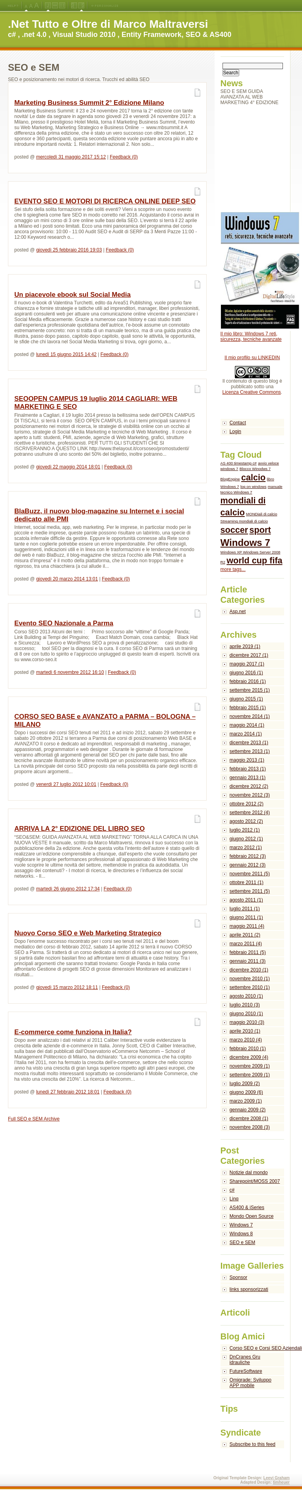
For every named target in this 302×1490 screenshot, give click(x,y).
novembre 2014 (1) (250, 716)
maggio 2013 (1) (247, 760)
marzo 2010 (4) (246, 1040)
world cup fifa (254, 560)
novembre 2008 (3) (250, 1127)
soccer (234, 530)
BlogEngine (230, 479)
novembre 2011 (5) (250, 874)
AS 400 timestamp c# (239, 463)
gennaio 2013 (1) (248, 777)
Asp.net (238, 611)
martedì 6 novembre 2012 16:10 (70, 672)
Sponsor (239, 1277)
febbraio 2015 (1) (248, 707)
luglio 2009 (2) (245, 1083)
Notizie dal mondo (249, 1172)
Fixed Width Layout (62, 5)
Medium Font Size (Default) (26, 5)
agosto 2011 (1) (246, 900)
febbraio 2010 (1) (248, 1048)
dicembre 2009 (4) (249, 1057)
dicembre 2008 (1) (249, 1118)
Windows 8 (241, 1234)
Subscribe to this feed (252, 1444)
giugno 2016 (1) (246, 672)
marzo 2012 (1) (246, 847)
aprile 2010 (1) (245, 1031)
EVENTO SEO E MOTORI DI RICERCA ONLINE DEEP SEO (105, 201)
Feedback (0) (124, 157)
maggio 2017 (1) (247, 664)
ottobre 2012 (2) (246, 804)
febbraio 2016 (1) (248, 681)
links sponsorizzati (249, 1289)
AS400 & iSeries (247, 1207)
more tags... (233, 569)
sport (260, 530)
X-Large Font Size (36, 5)
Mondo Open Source (252, 1216)
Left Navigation (74, 5)
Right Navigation (81, 5)
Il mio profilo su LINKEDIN (252, 357)
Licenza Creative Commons (251, 392)
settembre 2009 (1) (250, 1075)
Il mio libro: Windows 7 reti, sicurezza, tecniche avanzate (251, 336)
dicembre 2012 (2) (249, 786)
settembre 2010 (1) (250, 987)
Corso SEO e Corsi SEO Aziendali (257, 1348)
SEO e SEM (243, 1242)
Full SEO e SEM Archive (34, 1119)
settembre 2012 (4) (250, 812)
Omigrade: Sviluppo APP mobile (250, 1382)
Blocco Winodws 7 (255, 468)
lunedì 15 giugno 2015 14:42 (66, 354)
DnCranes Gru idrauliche (245, 1359)
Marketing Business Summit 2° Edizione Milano (89, 102)
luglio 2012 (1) (245, 830)
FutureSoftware (246, 1371)
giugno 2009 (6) (246, 1092)
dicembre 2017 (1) (249, 655)
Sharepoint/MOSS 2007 (255, 1181)
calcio (253, 477)
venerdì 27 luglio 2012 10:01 (66, 784)
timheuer (281, 1482)
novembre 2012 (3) (250, 795)
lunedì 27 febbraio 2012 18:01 (67, 1092)
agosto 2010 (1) (246, 996)
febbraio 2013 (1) (248, 769)
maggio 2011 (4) (247, 926)
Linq (234, 1199)
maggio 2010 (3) (247, 1022)
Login (235, 431)
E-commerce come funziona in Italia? (73, 1032)
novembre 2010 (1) (250, 978)
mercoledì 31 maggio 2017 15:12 (71, 157)
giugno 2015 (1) (246, 699)
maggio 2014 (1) (247, 725)
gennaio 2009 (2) (248, 1110)
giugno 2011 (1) (246, 917)
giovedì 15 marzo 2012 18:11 (67, 987)
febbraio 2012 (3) (248, 856)
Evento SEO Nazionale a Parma (63, 623)
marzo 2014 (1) (246, 734)
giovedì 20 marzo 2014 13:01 (67, 579)
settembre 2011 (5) (250, 891)
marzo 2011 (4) (246, 943)
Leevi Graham (276, 1478)
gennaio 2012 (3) (248, 865)
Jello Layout (48, 5)
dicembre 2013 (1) (249, 742)
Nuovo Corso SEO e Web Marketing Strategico (87, 933)
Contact (238, 423)
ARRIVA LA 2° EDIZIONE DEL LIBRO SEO (79, 828)
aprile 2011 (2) (245, 935)
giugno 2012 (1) (246, 839)
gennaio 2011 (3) (248, 961)
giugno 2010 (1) (246, 1013)
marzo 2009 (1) (246, 1101)
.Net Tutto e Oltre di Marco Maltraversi (108, 24)
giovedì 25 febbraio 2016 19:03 (69, 250)
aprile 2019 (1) (245, 646)
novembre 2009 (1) (250, 1066)
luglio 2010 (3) (245, 1005)
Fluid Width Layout (55, 5)
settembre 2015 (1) (250, 690)
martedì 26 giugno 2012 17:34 (68, 889)
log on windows (253, 486)
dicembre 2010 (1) (249, 970)
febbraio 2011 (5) (248, 952)
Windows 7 (245, 542)
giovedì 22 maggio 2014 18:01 (68, 467)
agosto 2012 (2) (246, 821)
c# (232, 1190)
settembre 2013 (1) (250, 751)
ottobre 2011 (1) (246, 882)
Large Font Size (31, 5)
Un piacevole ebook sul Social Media (72, 294)
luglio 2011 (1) (245, 908)
